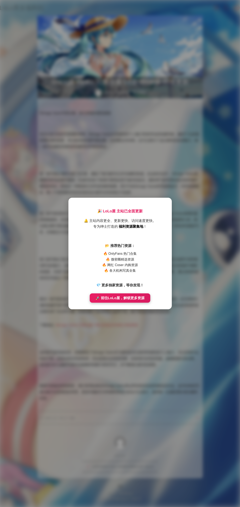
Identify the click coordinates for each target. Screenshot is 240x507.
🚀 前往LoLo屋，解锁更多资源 (120, 298)
